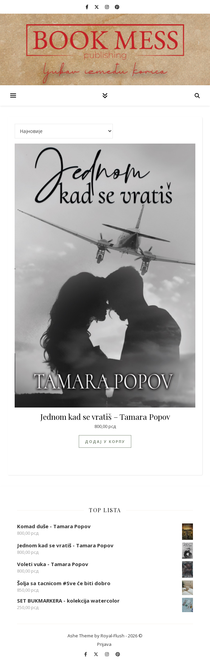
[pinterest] (117, 7)
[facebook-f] (87, 7)
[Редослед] (64, 131)
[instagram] (107, 7)
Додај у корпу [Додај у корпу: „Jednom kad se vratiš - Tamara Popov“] (105, 441)
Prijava (104, 644)
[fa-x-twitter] (97, 7)
